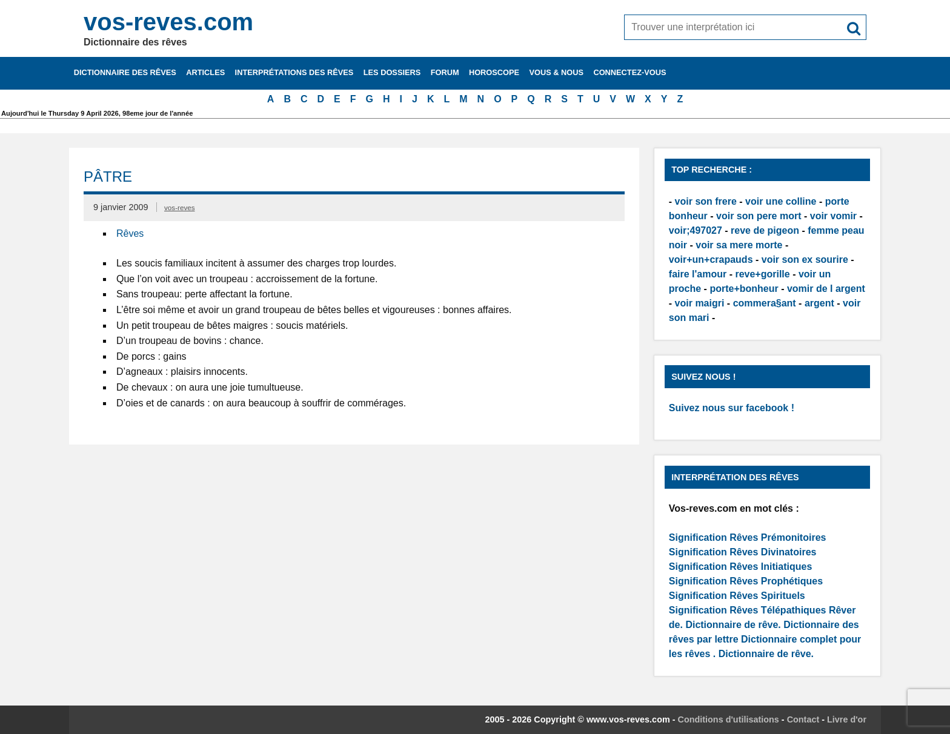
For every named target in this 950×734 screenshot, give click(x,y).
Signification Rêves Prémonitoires (747, 537)
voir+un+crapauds (711, 259)
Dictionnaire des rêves (125, 72)
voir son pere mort (758, 216)
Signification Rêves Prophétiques (746, 581)
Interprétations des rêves (294, 72)
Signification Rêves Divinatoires (743, 552)
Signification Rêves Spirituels (737, 595)
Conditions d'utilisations (728, 719)
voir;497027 (695, 230)
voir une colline (780, 201)
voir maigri (700, 303)
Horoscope (494, 72)
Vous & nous (556, 72)
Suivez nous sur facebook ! (731, 408)
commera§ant (764, 303)
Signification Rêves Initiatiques (740, 566)
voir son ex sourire (805, 259)
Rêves (130, 233)
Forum (445, 72)
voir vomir (833, 216)
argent (819, 303)
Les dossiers (392, 72)
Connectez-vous (629, 72)
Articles (205, 72)
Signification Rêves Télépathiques (749, 610)
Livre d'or (846, 719)
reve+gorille (762, 274)
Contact (803, 719)
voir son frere (706, 201)
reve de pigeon (765, 230)
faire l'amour (697, 274)
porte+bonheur (743, 288)
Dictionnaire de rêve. (732, 625)
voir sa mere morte (739, 245)
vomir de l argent (826, 288)
